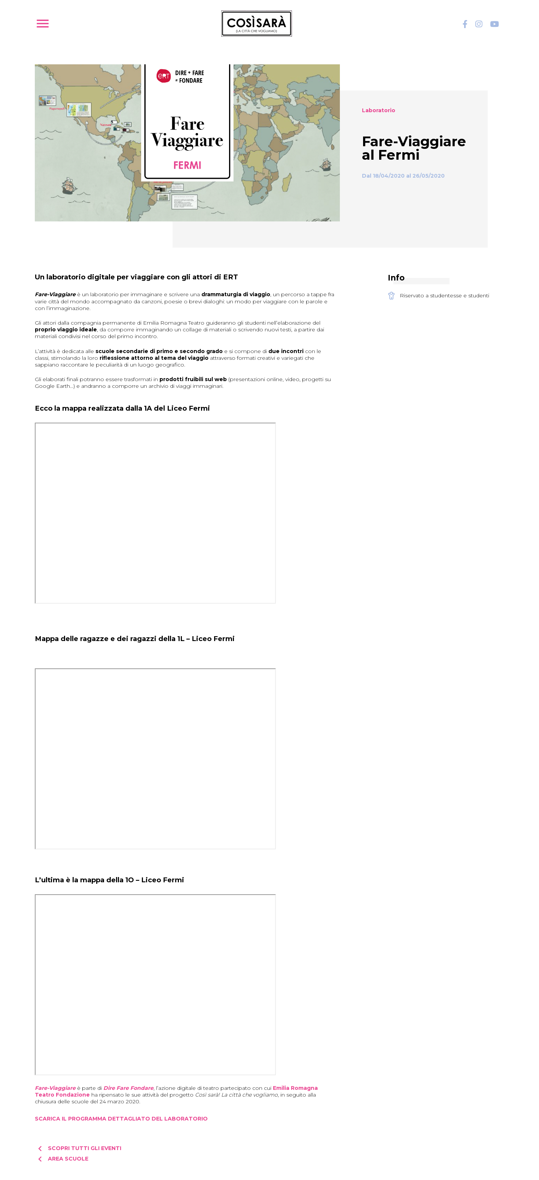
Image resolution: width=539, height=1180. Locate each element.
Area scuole (61, 1159)
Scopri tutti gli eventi (78, 1148)
